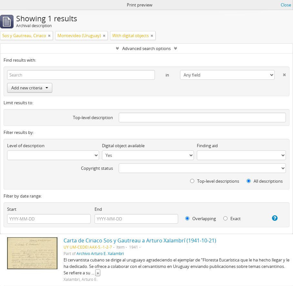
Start (11, 209)
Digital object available (123, 145)
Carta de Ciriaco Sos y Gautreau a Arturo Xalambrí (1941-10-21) (140, 240)
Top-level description (93, 117)
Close (286, 5)
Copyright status (97, 168)
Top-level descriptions (214, 181)
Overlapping (200, 218)
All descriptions (265, 181)
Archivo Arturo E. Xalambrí (100, 253)
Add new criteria (29, 88)
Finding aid (207, 145)
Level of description (26, 145)
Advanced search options (146, 48)
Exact (232, 218)
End (98, 209)
